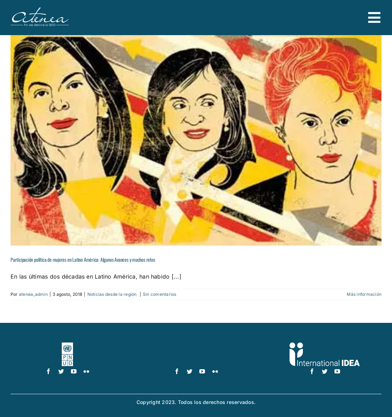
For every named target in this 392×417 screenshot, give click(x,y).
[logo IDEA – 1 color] (325, 345)
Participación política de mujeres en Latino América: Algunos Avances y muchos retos (83, 259)
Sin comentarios (160, 294)
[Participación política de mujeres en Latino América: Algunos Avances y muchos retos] (196, 140)
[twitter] (61, 371)
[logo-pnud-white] (67, 345)
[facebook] (48, 371)
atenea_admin (33, 294)
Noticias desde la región (112, 294)
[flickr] (86, 371)
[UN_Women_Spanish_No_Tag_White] (195, 345)
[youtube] (74, 371)
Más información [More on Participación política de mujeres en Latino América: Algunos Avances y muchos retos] (364, 294)
